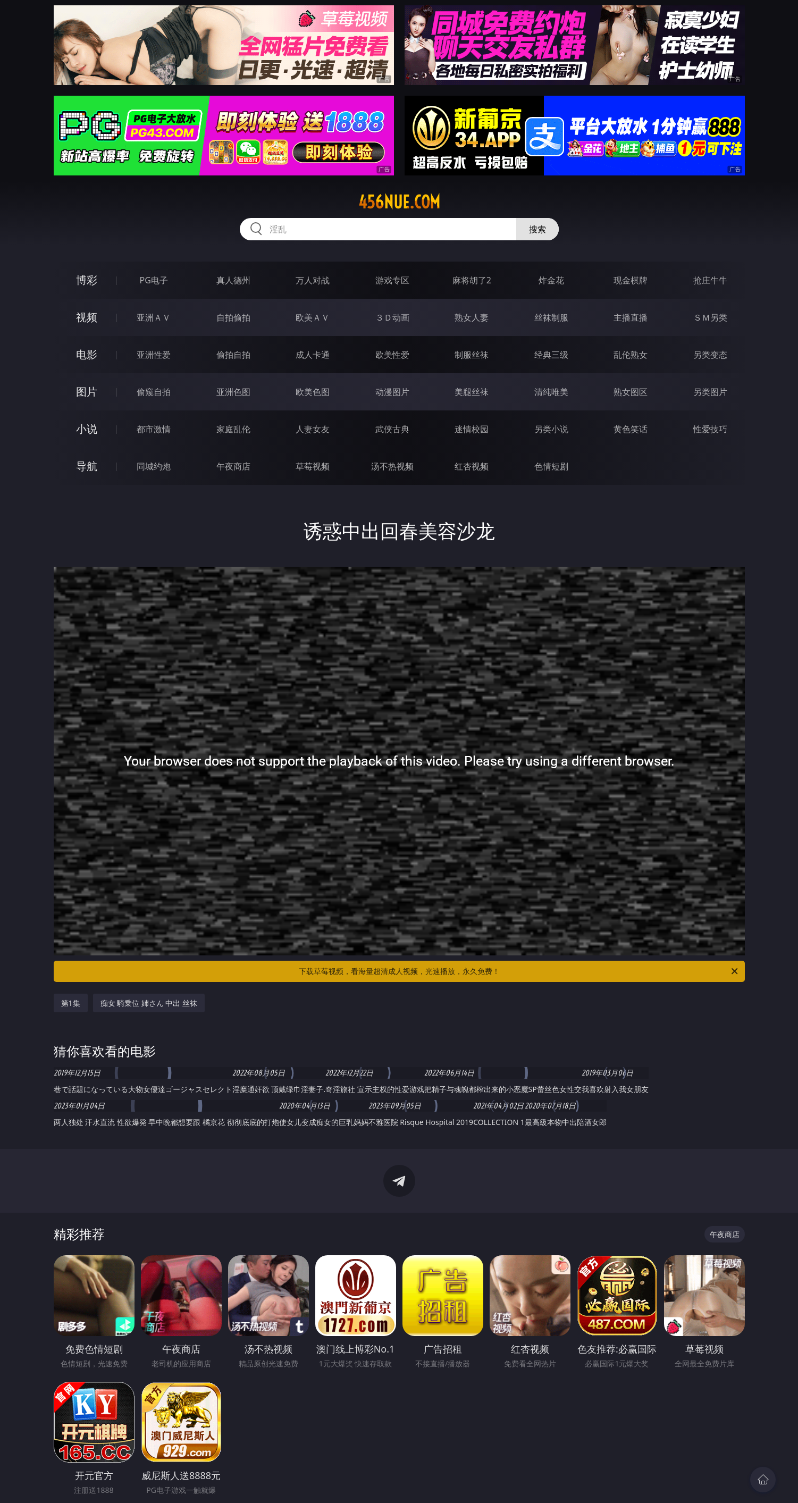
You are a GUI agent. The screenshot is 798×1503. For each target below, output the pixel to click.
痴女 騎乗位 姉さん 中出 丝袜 (149, 1003)
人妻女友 (313, 429)
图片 (86, 391)
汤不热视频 (392, 466)
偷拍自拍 (233, 354)
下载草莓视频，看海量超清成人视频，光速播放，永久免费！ (519, 971)
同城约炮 (154, 466)
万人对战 (313, 280)
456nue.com (399, 202)
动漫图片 (392, 392)
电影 (86, 354)
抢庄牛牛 (710, 280)
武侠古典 (392, 429)
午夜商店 (233, 466)
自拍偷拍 (233, 317)
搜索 (537, 229)
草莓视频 (313, 466)
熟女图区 (631, 392)
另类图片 (710, 392)
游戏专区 (392, 280)
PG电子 (154, 280)
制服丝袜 (472, 354)
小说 (86, 429)
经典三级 (551, 354)
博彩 (86, 280)
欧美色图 (313, 392)
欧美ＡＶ (313, 317)
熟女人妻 (472, 317)
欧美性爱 (392, 354)
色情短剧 (551, 466)
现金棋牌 (631, 280)
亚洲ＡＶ (154, 317)
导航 (86, 466)
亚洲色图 (233, 392)
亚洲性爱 (154, 354)
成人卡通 (313, 354)
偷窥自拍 (154, 392)
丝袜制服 (551, 317)
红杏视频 (472, 466)
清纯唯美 (551, 392)
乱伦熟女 (631, 354)
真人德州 (233, 280)
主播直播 (631, 317)
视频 (86, 317)
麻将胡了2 (471, 280)
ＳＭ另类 (710, 317)
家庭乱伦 (233, 429)
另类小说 (551, 429)
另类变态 (710, 354)
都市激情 (154, 429)
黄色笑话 (631, 429)
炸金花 (551, 280)
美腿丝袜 (472, 392)
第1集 (70, 1003)
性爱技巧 (710, 429)
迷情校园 (472, 429)
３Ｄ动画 (392, 317)
